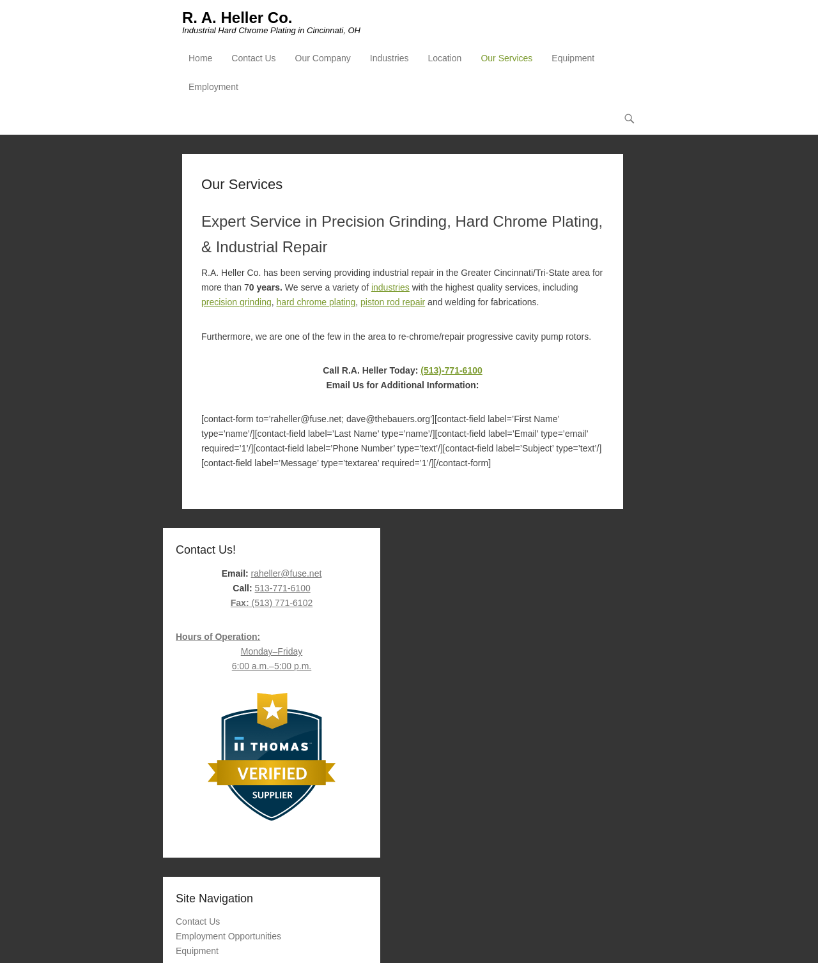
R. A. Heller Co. (237, 17)
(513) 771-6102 (272, 603)
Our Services (506, 58)
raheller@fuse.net (286, 573)
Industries (389, 58)
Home (200, 58)
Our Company (323, 58)
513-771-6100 (283, 588)
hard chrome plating (316, 302)
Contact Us (253, 58)
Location (444, 58)
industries (390, 287)
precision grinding (236, 302)
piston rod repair (392, 302)
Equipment (573, 58)
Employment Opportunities (228, 936)
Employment (213, 87)
